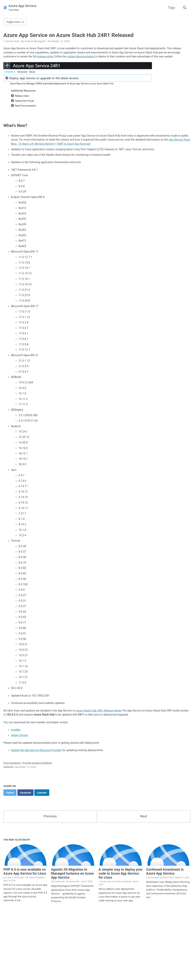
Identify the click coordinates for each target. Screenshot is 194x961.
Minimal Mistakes (62, 952)
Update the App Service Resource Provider (36, 751)
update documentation (81, 57)
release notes (46, 57)
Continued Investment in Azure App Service (165, 873)
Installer (16, 731)
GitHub (34, 946)
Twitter (21, 946)
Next (143, 818)
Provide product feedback (37, 764)
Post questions (12, 764)
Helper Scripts (19, 736)
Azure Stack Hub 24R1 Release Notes (100, 711)
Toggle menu (13, 22)
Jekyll (48, 952)
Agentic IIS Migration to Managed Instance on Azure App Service (72, 875)
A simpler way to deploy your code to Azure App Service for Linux (121, 875)
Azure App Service (23, 8)
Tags (171, 7)
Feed (46, 946)
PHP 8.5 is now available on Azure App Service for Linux (24, 873)
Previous (50, 818)
